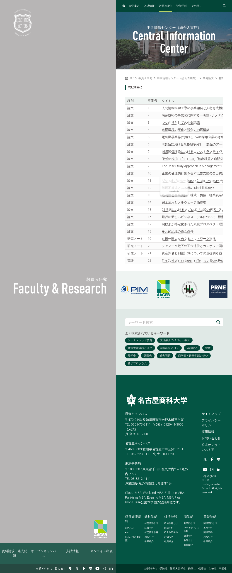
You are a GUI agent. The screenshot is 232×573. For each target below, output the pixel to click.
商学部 (188, 517)
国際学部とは (210, 523)
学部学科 (181, 5)
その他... (196, 5)
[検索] (218, 322)
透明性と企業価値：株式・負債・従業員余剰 (193, 195)
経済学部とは (171, 523)
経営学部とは (151, 523)
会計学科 (188, 535)
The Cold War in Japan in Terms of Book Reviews (196, 260)
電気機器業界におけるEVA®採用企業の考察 (193, 137)
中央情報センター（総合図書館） (177, 78)
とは (129, 528)
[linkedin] (111, 568)
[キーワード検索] (169, 322)
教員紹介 (149, 541)
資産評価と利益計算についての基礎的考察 (192, 253)
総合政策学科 (171, 532)
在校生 (212, 568)
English (60, 568)
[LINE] (90, 568)
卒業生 (223, 568)
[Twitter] (77, 568)
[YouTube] (97, 568)
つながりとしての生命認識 (181, 122)
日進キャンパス (136, 414)
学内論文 (208, 78)
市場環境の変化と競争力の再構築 (185, 130)
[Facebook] (83, 568)
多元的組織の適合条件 (177, 231)
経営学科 (149, 527)
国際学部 (209, 517)
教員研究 (165, 5)
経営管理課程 (133, 519)
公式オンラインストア (211, 447)
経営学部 (151, 517)
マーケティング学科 (192, 529)
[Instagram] (104, 568)
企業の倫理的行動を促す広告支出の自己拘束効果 (197, 173)
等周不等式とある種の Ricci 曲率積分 (188, 188)
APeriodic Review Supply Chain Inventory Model (195, 180)
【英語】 (132, 539)
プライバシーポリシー (211, 423)
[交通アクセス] (70, 568)
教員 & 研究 (145, 78)
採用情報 (208, 431)
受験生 (164, 568)
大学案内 (134, 5)
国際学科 (208, 532)
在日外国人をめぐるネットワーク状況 (189, 238)
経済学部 (170, 517)
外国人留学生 (178, 568)
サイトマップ (211, 414)
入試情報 (72, 551)
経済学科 (168, 527)
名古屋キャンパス (137, 443)
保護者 (202, 568)
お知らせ (149, 537)
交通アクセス (44, 568)
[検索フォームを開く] (224, 6)
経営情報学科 (151, 532)
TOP (129, 78)
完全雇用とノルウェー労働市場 (184, 202)
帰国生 (192, 568)
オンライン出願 (101, 551)
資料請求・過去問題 (14, 553)
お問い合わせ (211, 438)
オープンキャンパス (43, 553)
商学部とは (189, 523)
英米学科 (208, 527)
